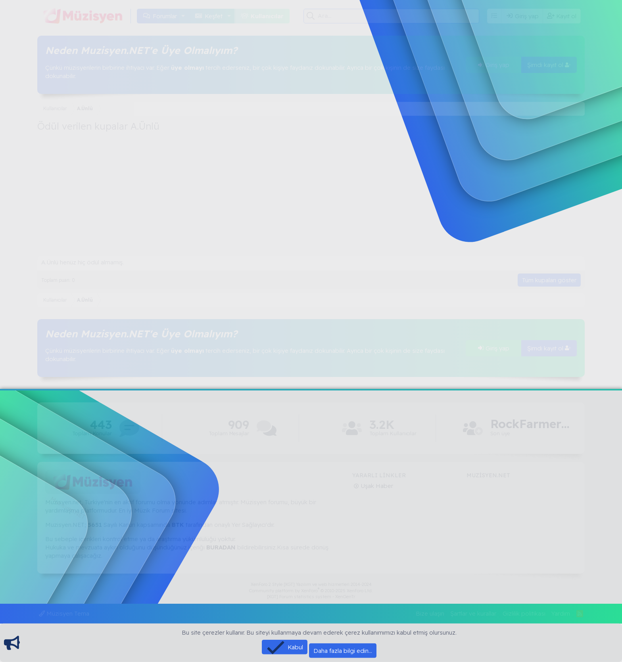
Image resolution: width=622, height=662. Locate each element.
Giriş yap (493, 65)
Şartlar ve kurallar (473, 613)
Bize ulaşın (430, 613)
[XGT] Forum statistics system (311, 596)
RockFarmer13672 (530, 424)
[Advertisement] (311, 196)
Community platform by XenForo (311, 590)
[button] (183, 16)
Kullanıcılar (267, 16)
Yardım (560, 613)
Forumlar (165, 16)
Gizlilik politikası (524, 613)
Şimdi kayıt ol (549, 65)
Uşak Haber (376, 486)
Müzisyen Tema (64, 613)
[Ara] (398, 16)
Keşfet (214, 16)
